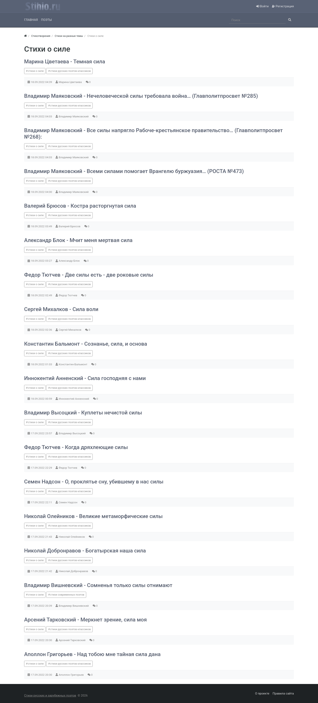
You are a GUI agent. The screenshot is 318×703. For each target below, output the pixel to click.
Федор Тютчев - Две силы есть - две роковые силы (88, 275)
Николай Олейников (72, 536)
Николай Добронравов (74, 571)
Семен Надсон (68, 502)
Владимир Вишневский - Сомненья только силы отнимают (98, 585)
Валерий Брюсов (70, 226)
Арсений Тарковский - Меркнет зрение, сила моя (85, 620)
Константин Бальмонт (73, 364)
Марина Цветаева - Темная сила (64, 61)
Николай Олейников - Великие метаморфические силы (93, 516)
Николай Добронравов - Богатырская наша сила (85, 551)
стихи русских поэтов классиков (70, 70)
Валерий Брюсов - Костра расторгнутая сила (80, 206)
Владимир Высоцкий (72, 433)
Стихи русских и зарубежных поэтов (50, 695)
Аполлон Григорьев (72, 674)
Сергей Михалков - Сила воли (61, 309)
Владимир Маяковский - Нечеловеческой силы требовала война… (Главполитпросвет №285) (141, 96)
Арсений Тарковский (72, 640)
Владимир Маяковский (74, 116)
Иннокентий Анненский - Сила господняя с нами (85, 378)
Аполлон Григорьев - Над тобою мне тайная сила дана (92, 654)
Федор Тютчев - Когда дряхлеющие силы (76, 447)
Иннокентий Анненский (74, 398)
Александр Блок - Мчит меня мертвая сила (78, 240)
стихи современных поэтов (67, 594)
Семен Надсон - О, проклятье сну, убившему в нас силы (93, 482)
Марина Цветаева (71, 82)
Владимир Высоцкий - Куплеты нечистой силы (83, 413)
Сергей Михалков (70, 329)
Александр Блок (70, 260)
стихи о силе (36, 70)
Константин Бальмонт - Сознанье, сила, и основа (85, 344)
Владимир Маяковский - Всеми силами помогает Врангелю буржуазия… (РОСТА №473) (134, 171)
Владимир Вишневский (74, 605)
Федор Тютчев (68, 295)
